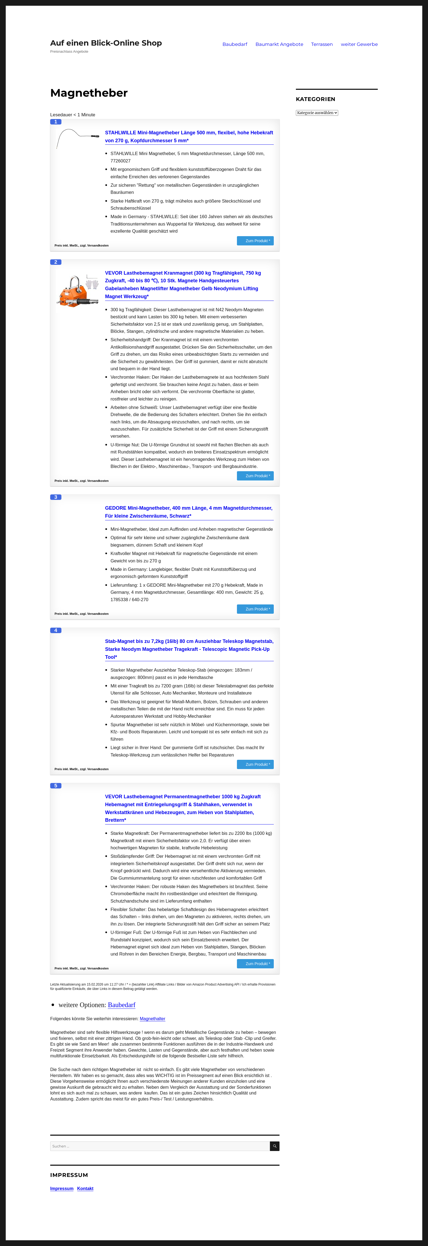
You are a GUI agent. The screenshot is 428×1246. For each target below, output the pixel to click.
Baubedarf (234, 44)
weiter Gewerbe (359, 44)
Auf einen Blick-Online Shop (106, 43)
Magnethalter (152, 1018)
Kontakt (85, 1188)
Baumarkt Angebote (279, 44)
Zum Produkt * (258, 241)
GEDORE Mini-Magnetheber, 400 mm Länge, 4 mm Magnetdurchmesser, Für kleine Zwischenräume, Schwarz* (188, 512)
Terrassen (322, 44)
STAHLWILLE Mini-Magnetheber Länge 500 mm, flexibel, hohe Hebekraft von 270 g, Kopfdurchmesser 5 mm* (189, 136)
